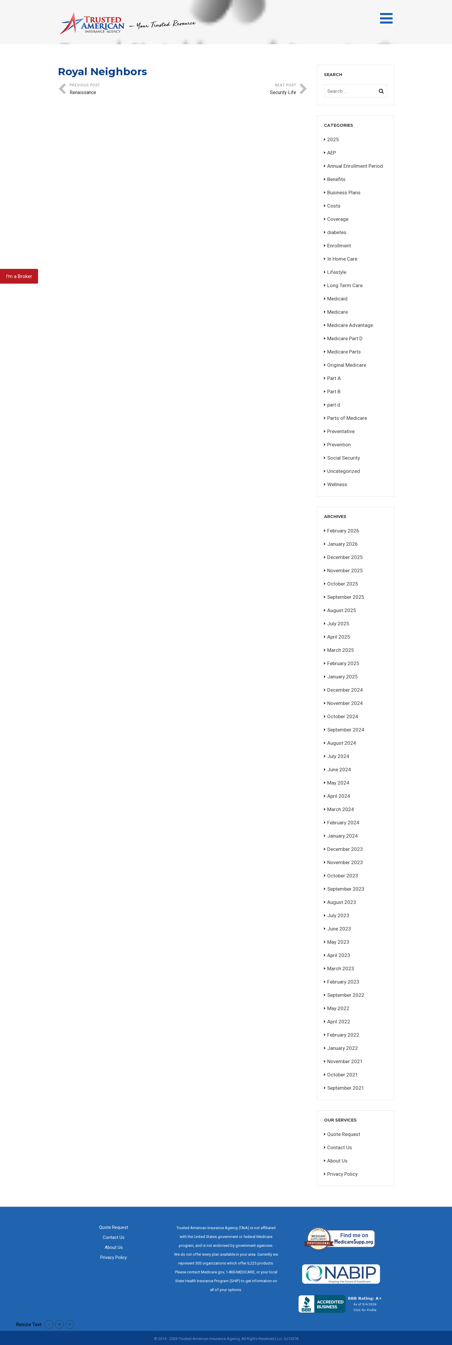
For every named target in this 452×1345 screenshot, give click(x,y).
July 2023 (338, 915)
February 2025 (343, 663)
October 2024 (342, 716)
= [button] (69, 1324)
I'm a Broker (19, 276)
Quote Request (343, 1134)
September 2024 (345, 730)
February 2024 (343, 823)
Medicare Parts (344, 352)
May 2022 (338, 1008)
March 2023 (340, 968)
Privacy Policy (342, 1174)
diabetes (336, 232)
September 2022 (345, 995)
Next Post (239, 89)
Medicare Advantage (350, 325)
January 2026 (342, 544)
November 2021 (345, 1061)
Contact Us (339, 1147)
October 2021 (342, 1075)
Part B (333, 391)
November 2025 (345, 570)
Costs (333, 206)
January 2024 (342, 836)
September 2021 (345, 1088)
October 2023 (342, 876)
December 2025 (345, 557)
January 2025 (342, 677)
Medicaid (337, 299)
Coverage (337, 219)
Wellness (337, 484)
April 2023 (338, 955)
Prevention (339, 445)
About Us (337, 1161)
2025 (333, 139)
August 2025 (341, 610)
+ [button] (59, 1324)
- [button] (49, 1324)
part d (333, 405)
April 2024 (338, 796)
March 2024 (340, 809)
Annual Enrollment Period (355, 166)
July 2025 (338, 624)
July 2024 (338, 756)
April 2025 (338, 637)
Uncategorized (343, 471)
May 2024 (338, 783)
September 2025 (345, 597)
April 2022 (338, 1022)
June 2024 (339, 769)
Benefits (336, 179)
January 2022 (342, 1048)
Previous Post (126, 89)
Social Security (343, 458)
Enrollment (339, 246)
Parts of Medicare (347, 418)
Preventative (341, 431)
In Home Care (342, 259)
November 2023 (345, 862)
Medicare (337, 312)
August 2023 (341, 902)
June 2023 (339, 929)
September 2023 (345, 889)
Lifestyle (336, 272)
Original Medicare (346, 365)
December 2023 (345, 849)
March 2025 (340, 650)
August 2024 (341, 743)
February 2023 (343, 982)
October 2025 (342, 584)
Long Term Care (345, 285)
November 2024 (345, 703)
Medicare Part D (345, 338)
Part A (334, 378)
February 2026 (343, 531)
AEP (331, 153)
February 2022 (343, 1035)
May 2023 (338, 942)
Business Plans (344, 192)
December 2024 (345, 690)
